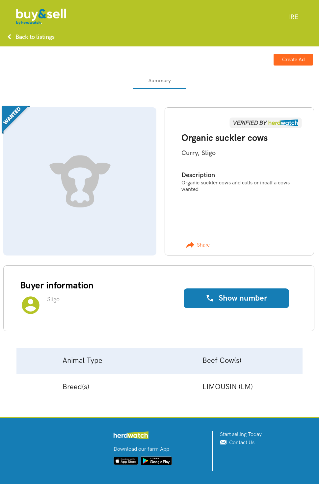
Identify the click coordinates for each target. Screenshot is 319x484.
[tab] (159, 81)
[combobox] (293, 17)
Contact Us (237, 443)
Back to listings (30, 36)
